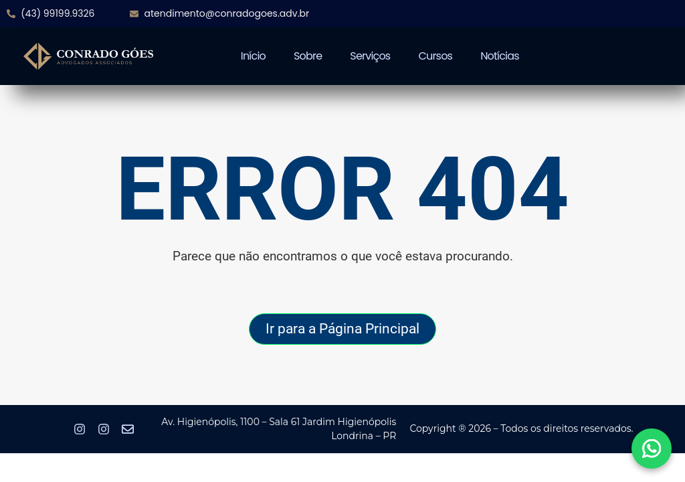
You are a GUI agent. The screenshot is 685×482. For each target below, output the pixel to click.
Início (253, 56)
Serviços (370, 56)
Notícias (499, 56)
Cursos (435, 56)
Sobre (308, 56)
